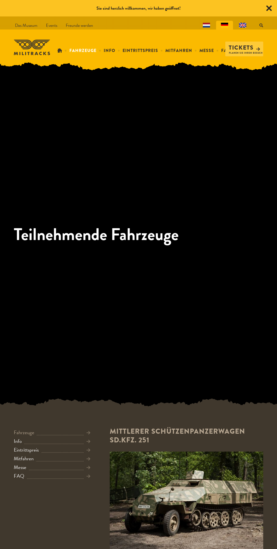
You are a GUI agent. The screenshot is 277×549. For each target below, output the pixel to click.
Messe (206, 50)
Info (109, 50)
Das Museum (26, 25)
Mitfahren (178, 50)
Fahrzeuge (82, 50)
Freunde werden (79, 25)
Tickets (244, 47)
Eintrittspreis (140, 50)
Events (51, 25)
